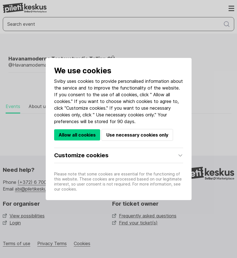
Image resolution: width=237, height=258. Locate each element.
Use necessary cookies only (137, 135)
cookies (86, 81)
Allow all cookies (77, 135)
